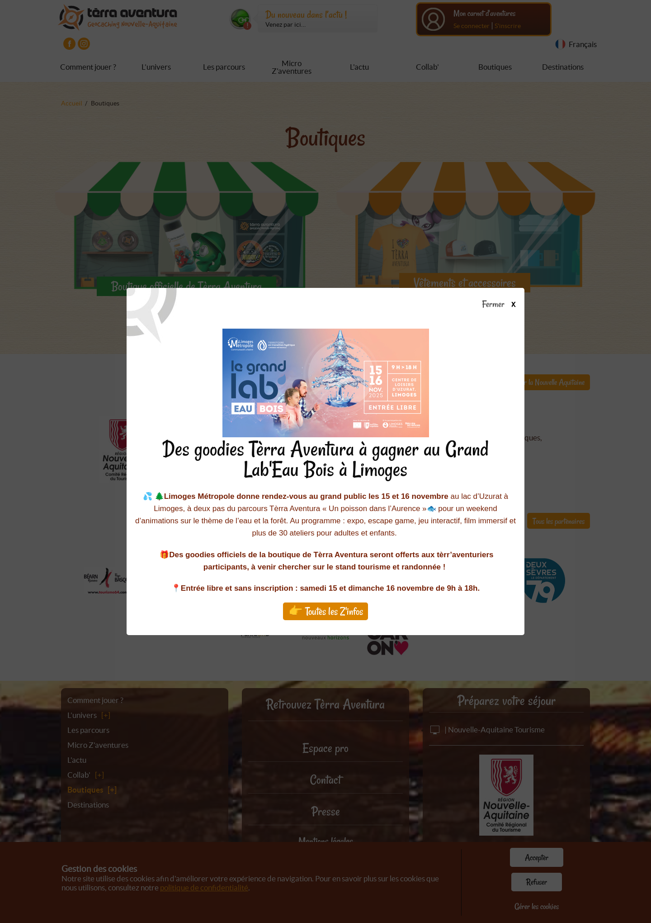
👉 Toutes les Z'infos (325, 611)
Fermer (503, 304)
